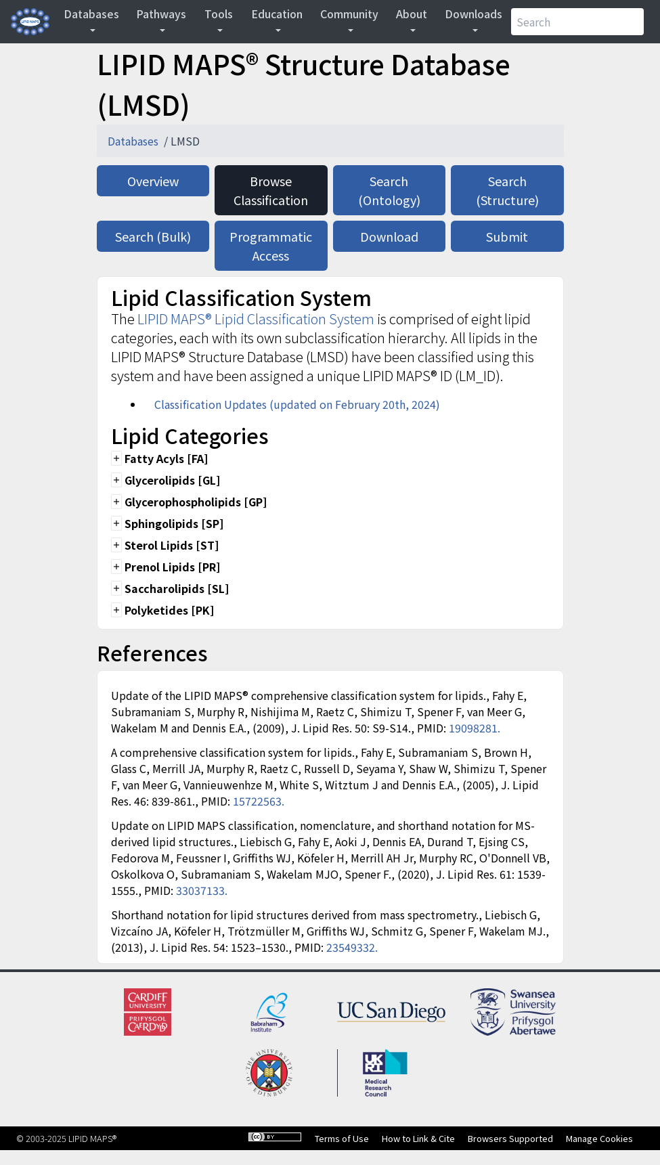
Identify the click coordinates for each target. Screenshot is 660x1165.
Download (389, 236)
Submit (507, 236)
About (411, 13)
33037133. (201, 890)
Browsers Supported (510, 1138)
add (116, 458)
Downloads (473, 13)
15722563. (258, 801)
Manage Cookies (599, 1138)
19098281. (474, 728)
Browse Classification (271, 190)
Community (349, 13)
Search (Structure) (507, 190)
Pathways (161, 13)
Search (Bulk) (153, 236)
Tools (218, 13)
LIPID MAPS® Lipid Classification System (255, 318)
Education (277, 13)
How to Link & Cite (418, 1138)
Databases (91, 13)
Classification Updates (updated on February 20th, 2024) (297, 404)
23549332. (352, 947)
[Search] (577, 21)
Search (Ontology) (389, 190)
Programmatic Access (270, 245)
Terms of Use (342, 1138)
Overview (153, 181)
